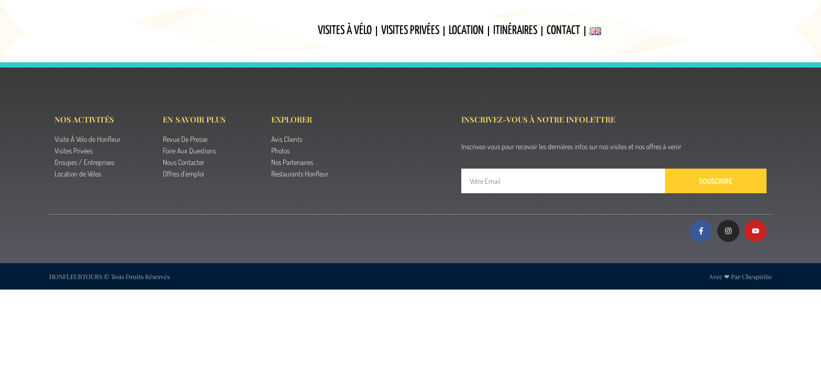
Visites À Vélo (345, 31)
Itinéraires (515, 31)
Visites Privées (410, 31)
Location (466, 31)
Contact (563, 31)
